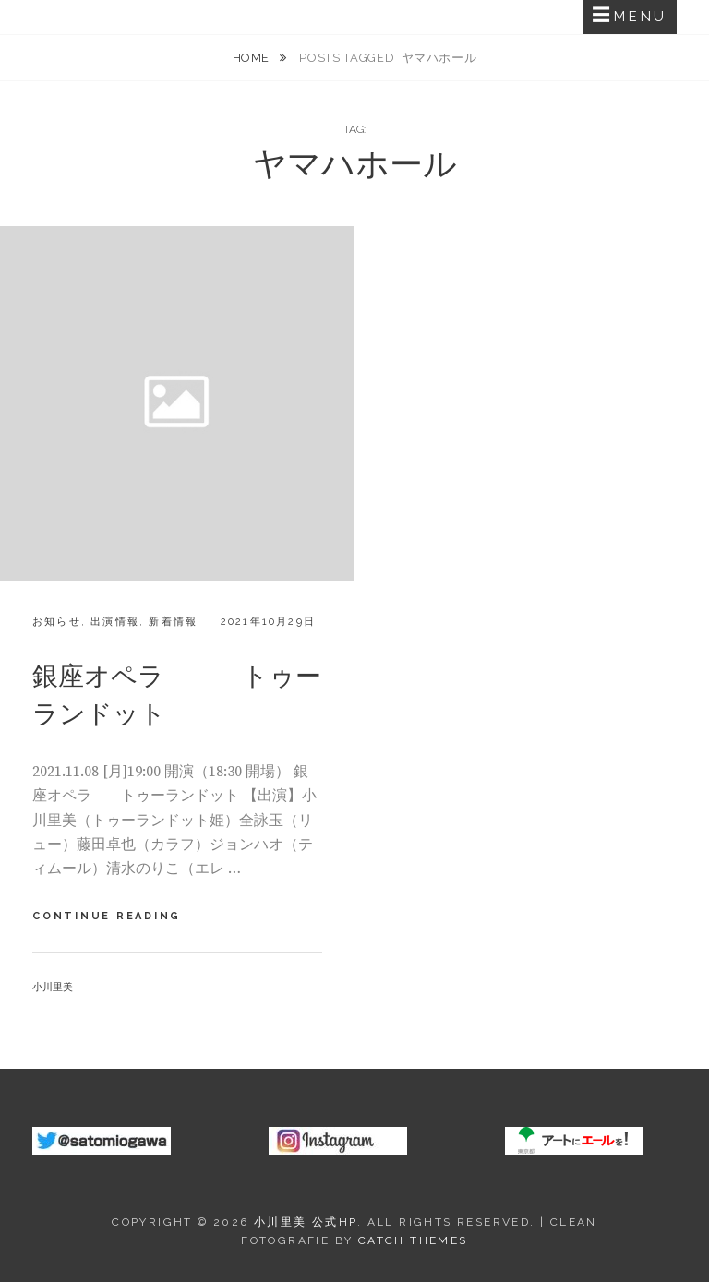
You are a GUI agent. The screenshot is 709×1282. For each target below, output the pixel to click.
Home (253, 58)
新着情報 (173, 622)
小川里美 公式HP (305, 1222)
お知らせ (56, 622)
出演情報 (114, 622)
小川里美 (52, 987)
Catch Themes (413, 1240)
